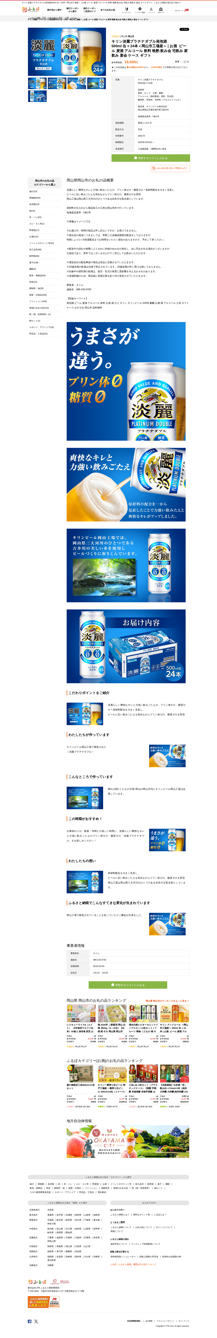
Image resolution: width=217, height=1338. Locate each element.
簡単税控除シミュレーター (123, 1256)
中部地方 (33, 1229)
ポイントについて (164, 1227)
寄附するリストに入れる (153, 158)
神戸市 (115, 1107)
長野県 (96, 1229)
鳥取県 (50, 1246)
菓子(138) (33, 262)
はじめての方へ (126, 10)
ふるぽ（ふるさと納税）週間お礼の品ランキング (133, 1264)
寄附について (117, 1231)
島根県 (60, 1246)
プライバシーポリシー (166, 1321)
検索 (169, 10)
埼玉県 (78, 1220)
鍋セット (158, 1188)
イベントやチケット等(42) (41, 243)
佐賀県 (60, 1256)
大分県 (87, 1256)
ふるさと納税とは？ (120, 1214)
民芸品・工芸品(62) (38, 333)
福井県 (78, 1229)
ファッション (91, 1188)
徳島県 (50, 1251)
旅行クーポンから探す (72, 10)
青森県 (50, 1215)
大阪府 (78, 1237)
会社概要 (149, 1321)
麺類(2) (32, 269)
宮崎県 (96, 1256)
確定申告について (119, 1244)
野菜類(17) (34, 230)
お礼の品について (143, 1227)
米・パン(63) (35, 217)
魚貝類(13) (34, 204)
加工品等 (139, 1184)
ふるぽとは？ (160, 1214)
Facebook (29, 1321)
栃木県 (60, 1220)
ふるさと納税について (121, 1227)
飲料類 (150, 1184)
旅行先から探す (54, 10)
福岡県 (50, 1256)
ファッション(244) (38, 301)
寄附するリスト (161, 10)
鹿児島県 (78, 1107)
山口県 (87, 1246)
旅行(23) (33, 191)
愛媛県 (69, 1251)
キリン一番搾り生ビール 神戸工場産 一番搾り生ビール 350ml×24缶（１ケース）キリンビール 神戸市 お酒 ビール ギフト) (112, 1092)
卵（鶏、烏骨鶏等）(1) (40, 314)
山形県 (87, 1215)
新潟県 (50, 1229)
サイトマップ (183, 1321)
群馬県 (69, 1220)
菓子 (160, 1184)
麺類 (167, 1184)
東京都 (96, 1220)
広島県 (78, 1246)
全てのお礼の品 (107, 10)
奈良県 (96, 1237)
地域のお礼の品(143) (39, 308)
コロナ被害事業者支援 (40, 1192)
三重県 (50, 1237)
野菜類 (95, 1184)
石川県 (69, 1229)
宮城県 (69, 1215)
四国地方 (33, 1251)
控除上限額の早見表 (148, 1256)
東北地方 (33, 1215)
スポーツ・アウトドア (65, 1192)
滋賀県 (60, 1237)
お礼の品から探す (55, 18)
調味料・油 (59, 1188)
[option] (67, 52)
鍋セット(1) (34, 320)
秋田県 (78, 1215)
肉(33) (32, 211)
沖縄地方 (33, 1265)
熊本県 (78, 1256)
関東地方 (33, 1220)
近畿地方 (101, 1107)
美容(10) (33, 282)
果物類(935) (35, 198)
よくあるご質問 (140, 10)
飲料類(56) (34, 256)
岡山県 (124, 36)
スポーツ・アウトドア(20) (41, 327)
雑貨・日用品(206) (38, 295)
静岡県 (60, 1232)
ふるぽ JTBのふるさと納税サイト (31, 10)
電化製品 (102, 1192)
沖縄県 (50, 1265)
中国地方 (115, 36)
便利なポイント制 (141, 1214)
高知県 (78, 1251)
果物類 (41, 1184)
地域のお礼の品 (120, 1188)
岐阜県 (50, 1232)
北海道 (50, 1210)
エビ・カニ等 (82, 1184)
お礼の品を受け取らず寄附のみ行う (172, 168)
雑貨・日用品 (74, 1188)
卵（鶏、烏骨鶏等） (141, 1188)
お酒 (67, 18)
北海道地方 (34, 1210)
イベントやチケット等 (120, 1184)
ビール (74, 18)
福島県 (96, 1215)
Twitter (36, 1321)
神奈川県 (51, 1223)
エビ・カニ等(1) (36, 223)
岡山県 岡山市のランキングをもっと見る (166, 1001)
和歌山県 (51, 1241)
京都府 (171, 1107)
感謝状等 (105, 1188)
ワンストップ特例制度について (145, 1244)
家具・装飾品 (36, 1188)
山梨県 (87, 1229)
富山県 (60, 1229)
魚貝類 (51, 1184)
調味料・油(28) (36, 288)
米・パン (68, 1184)
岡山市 (131, 36)
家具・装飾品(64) (37, 275)
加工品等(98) (35, 249)
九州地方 (70, 1107)
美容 (48, 1188)
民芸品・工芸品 (86, 1192)
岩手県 (60, 1215)
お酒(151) (33, 236)
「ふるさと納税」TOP (37, 18)
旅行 (32, 1184)
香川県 (60, 1251)
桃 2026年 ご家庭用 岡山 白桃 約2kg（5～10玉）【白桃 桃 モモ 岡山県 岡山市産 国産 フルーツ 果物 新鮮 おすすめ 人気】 (111, 1031)
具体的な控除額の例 (171, 1256)
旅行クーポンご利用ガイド (89, 10)
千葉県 (87, 1220)
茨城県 (50, 1220)
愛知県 (69, 1232)
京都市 (177, 1107)
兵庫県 (109, 1107)
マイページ (151, 10)
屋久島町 (86, 1107)
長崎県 (69, 1256)
